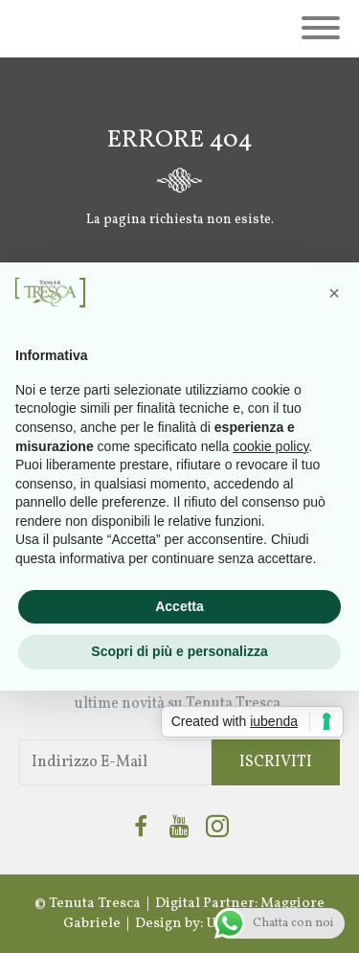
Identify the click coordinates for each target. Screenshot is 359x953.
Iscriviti (275, 762)
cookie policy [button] (270, 446)
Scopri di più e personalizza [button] (179, 651)
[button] (334, 293)
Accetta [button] (179, 606)
